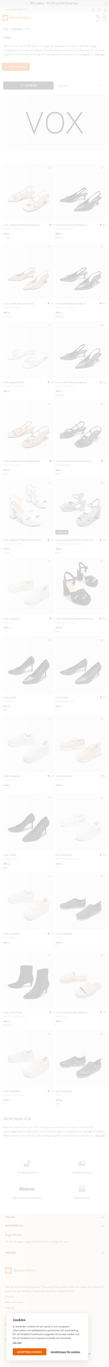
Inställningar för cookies (65, 1351)
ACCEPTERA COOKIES (29, 1351)
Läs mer (17, 1342)
